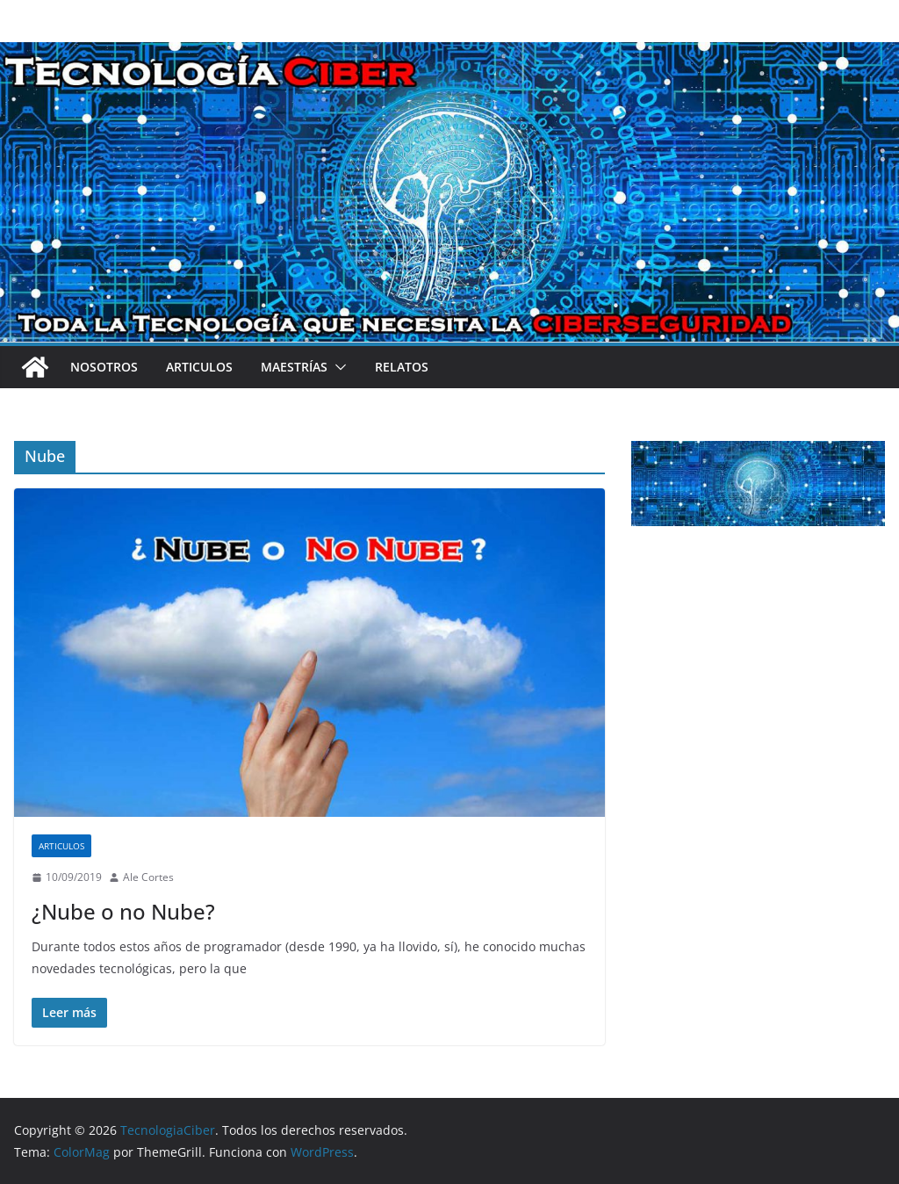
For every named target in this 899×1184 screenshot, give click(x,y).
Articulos (199, 366)
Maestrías (294, 366)
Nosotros (104, 366)
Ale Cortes (148, 877)
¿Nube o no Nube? (123, 911)
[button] (337, 367)
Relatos (401, 366)
